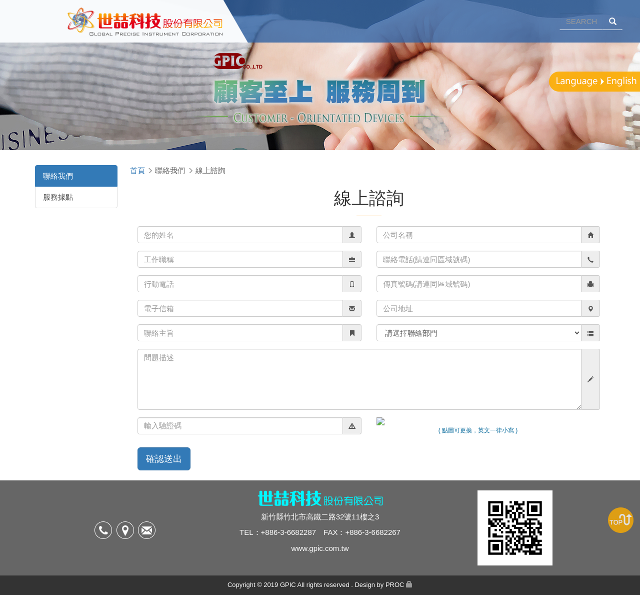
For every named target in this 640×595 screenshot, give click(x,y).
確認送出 (164, 459)
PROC (395, 584)
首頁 (137, 170)
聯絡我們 (58, 176)
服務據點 (58, 197)
